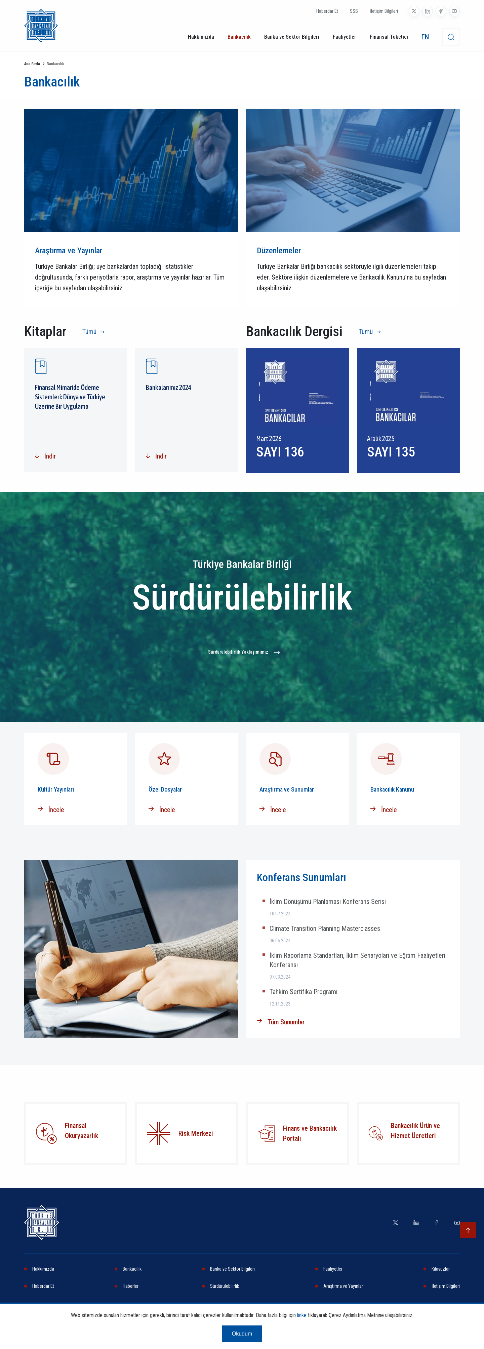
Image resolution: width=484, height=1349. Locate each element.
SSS (354, 11)
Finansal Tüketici (389, 37)
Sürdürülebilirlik (224, 1286)
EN (425, 37)
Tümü (89, 332)
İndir (50, 456)
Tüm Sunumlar (286, 1022)
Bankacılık (239, 37)
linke (302, 1315)
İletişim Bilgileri (384, 11)
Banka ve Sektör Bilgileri (291, 37)
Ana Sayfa (32, 64)
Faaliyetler (344, 37)
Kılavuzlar (441, 1269)
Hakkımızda (201, 37)
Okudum (242, 1334)
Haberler (130, 1286)
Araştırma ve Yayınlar (343, 1286)
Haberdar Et (327, 11)
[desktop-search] (451, 37)
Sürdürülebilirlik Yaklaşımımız (238, 652)
